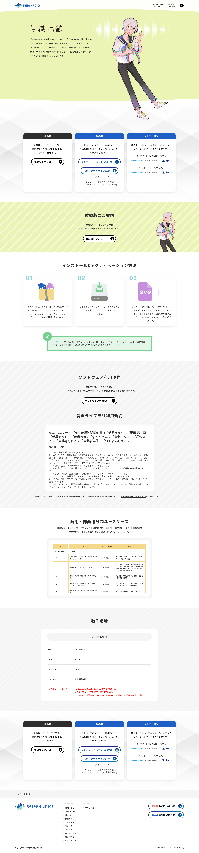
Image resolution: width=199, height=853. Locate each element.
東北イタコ (69, 826)
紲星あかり (69, 815)
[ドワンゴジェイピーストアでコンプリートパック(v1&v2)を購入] (137, 161)
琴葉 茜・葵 (70, 811)
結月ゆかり (69, 808)
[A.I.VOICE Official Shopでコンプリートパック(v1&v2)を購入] (151, 161)
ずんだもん (69, 822)
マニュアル (89, 808)
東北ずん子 (69, 837)
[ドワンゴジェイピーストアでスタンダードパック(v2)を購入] (137, 173)
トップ (18, 794)
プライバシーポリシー (164, 847)
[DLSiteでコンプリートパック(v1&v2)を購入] (165, 161)
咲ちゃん (69, 829)
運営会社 (177, 847)
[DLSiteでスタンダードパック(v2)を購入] (165, 173)
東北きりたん (70, 833)
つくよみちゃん (71, 840)
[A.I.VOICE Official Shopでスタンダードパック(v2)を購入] (151, 173)
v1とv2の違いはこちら (99, 177)
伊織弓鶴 (27, 794)
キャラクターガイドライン (133, 496)
